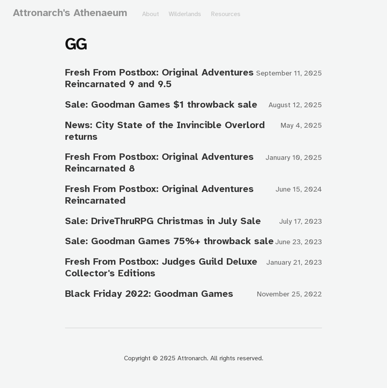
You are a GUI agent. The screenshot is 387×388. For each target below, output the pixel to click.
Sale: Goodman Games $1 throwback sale (161, 104)
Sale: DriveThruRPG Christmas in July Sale (163, 220)
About (150, 14)
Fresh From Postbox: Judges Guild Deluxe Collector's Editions (161, 267)
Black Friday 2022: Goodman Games (149, 293)
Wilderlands (185, 14)
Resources (225, 14)
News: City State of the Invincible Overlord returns (165, 130)
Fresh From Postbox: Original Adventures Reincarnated (159, 194)
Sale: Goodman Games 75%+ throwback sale (169, 241)
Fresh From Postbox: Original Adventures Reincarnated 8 (159, 162)
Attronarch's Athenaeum (70, 12)
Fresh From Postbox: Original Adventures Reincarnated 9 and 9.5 (159, 78)
